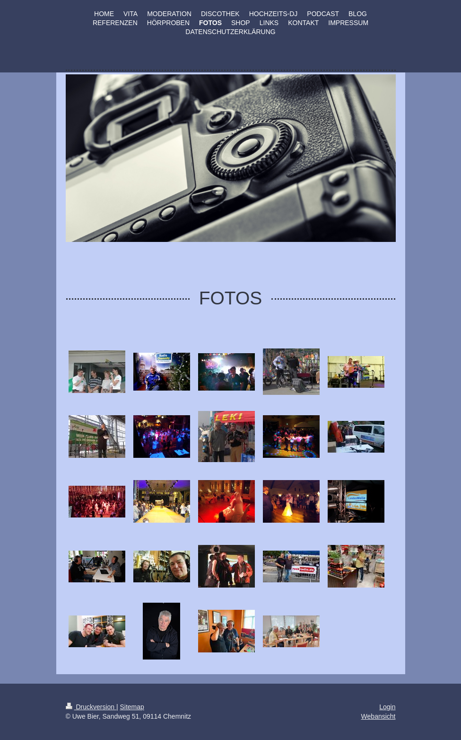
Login (387, 707)
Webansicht (378, 716)
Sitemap (132, 707)
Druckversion (91, 707)
